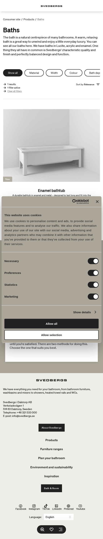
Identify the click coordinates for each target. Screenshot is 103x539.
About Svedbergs (52, 427)
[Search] (42, 529)
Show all (13, 73)
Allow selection (51, 334)
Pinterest (69, 507)
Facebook (20, 507)
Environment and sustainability (51, 467)
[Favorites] (51, 529)
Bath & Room (51, 488)
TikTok (46, 507)
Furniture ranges (51, 449)
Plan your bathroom (51, 458)
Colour (73, 73)
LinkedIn (57, 507)
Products (28, 19)
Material (34, 73)
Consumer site (11, 19)
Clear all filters (14, 91)
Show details (82, 312)
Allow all (51, 323)
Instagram (34, 507)
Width (54, 73)
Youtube (80, 507)
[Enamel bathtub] (51, 170)
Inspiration (51, 476)
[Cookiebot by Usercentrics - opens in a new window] (72, 201)
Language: (35, 517)
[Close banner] (97, 201)
